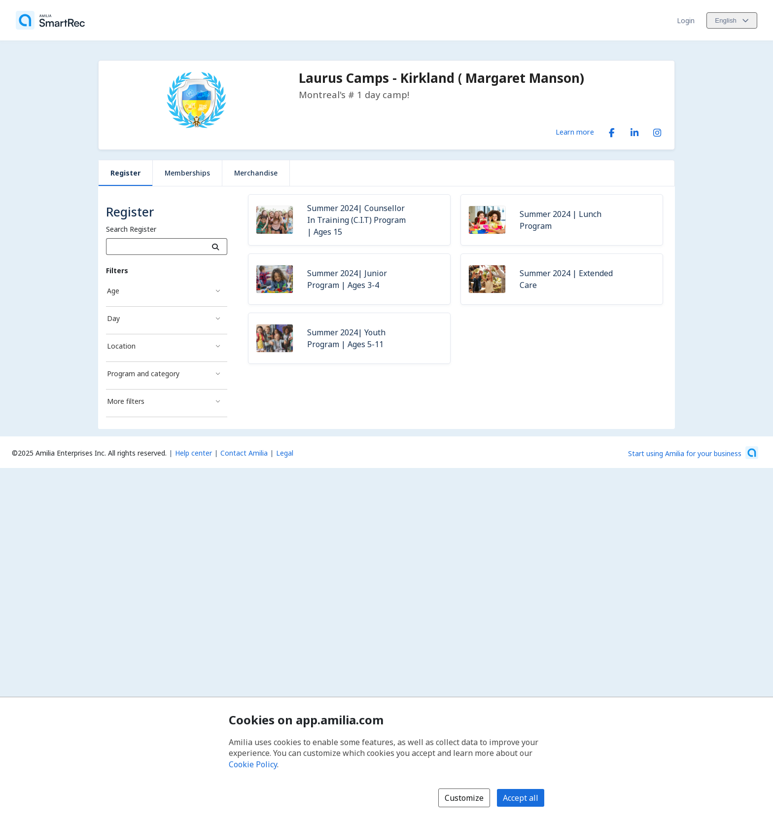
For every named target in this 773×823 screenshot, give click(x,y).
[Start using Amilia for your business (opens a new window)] (693, 452)
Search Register (131, 229)
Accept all (520, 797)
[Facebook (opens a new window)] (611, 130)
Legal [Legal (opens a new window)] (284, 453)
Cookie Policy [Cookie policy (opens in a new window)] (253, 764)
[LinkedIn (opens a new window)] (634, 130)
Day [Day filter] (113, 318)
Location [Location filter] (121, 346)
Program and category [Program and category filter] (143, 373)
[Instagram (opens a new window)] (657, 130)
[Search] (215, 246)
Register (125, 173)
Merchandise (256, 173)
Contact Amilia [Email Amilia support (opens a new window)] (244, 453)
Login (686, 20)
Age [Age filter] (113, 290)
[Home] (50, 20)
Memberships (187, 173)
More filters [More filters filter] (125, 401)
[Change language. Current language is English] (731, 20)
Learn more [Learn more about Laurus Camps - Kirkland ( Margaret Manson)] (575, 132)
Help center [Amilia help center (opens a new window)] (193, 453)
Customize (464, 797)
